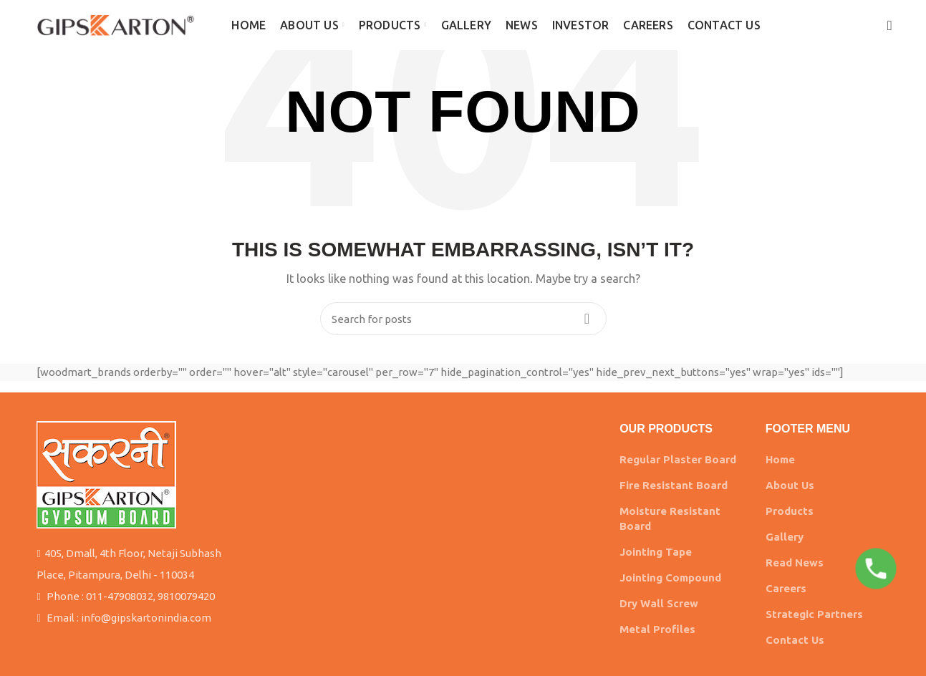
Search (587, 318)
